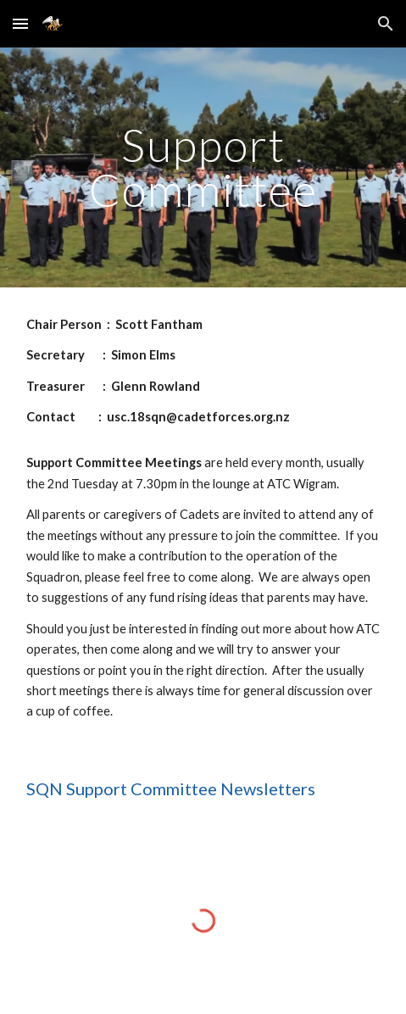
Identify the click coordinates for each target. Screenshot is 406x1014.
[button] (20, 23)
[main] (203, 167)
